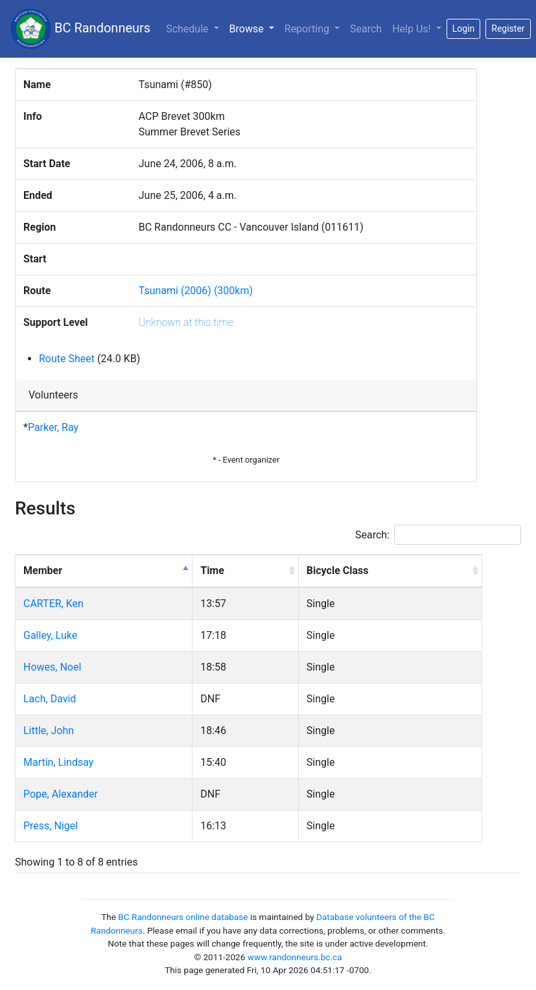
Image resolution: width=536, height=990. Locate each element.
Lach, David (49, 699)
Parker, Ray (53, 427)
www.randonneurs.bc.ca (295, 957)
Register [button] (507, 28)
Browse (254, 28)
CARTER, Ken (53, 603)
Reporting (308, 29)
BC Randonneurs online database (183, 917)
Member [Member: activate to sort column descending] (42, 570)
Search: (438, 535)
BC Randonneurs (80, 28)
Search (366, 29)
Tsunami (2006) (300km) (196, 290)
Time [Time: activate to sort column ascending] (212, 570)
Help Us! (412, 29)
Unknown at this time (186, 322)
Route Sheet (67, 358)
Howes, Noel (52, 667)
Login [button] (463, 28)
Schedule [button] (188, 29)
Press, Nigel (50, 826)
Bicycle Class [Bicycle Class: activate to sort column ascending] (338, 570)
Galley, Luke (50, 635)
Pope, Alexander (60, 794)
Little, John (48, 730)
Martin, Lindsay (58, 762)
